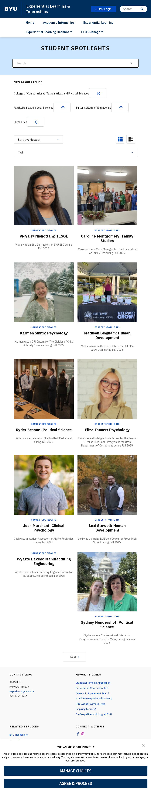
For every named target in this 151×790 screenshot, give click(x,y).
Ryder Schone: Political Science (43, 430)
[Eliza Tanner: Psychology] (107, 389)
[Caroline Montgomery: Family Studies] (107, 195)
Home (30, 22)
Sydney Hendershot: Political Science (107, 625)
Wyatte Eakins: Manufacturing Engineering (43, 561)
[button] (143, 745)
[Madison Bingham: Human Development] (107, 292)
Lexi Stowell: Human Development (107, 528)
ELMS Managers (92, 32)
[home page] (11, 9)
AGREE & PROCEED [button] (75, 783)
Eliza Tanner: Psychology (107, 430)
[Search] (133, 9)
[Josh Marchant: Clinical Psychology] (44, 485)
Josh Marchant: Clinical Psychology (44, 528)
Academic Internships (59, 22)
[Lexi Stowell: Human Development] (107, 485)
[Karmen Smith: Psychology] (44, 292)
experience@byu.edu (21, 691)
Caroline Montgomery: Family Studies (107, 239)
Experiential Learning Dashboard (49, 32)
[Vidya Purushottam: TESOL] (44, 195)
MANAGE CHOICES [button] (75, 771)
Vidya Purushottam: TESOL (43, 236)
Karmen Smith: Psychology (44, 333)
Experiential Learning (98, 22)
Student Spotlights (43, 231)
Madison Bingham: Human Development (107, 335)
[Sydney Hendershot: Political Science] (107, 582)
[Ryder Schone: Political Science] (44, 389)
